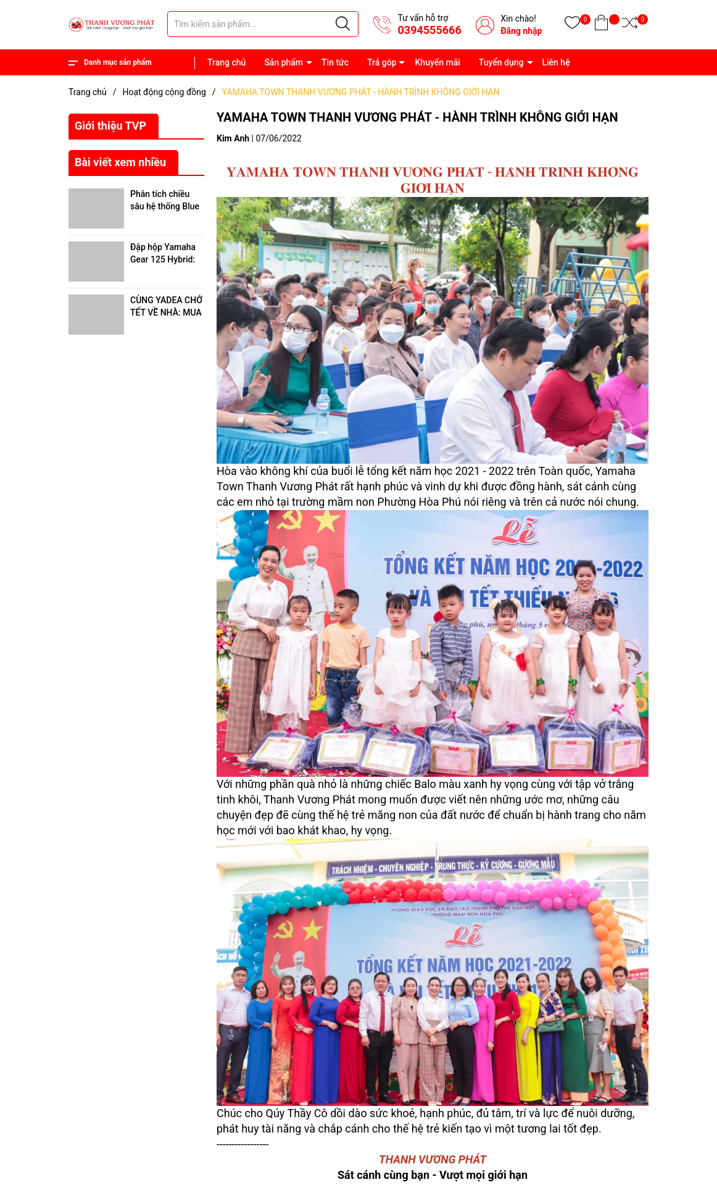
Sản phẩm (283, 62)
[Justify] (342, 24)
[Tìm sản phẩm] (263, 24)
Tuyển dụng (501, 62)
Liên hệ (556, 62)
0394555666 (429, 29)
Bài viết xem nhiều (120, 162)
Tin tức (335, 62)
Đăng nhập (521, 31)
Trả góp (382, 62)
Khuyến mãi (437, 62)
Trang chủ (226, 62)
